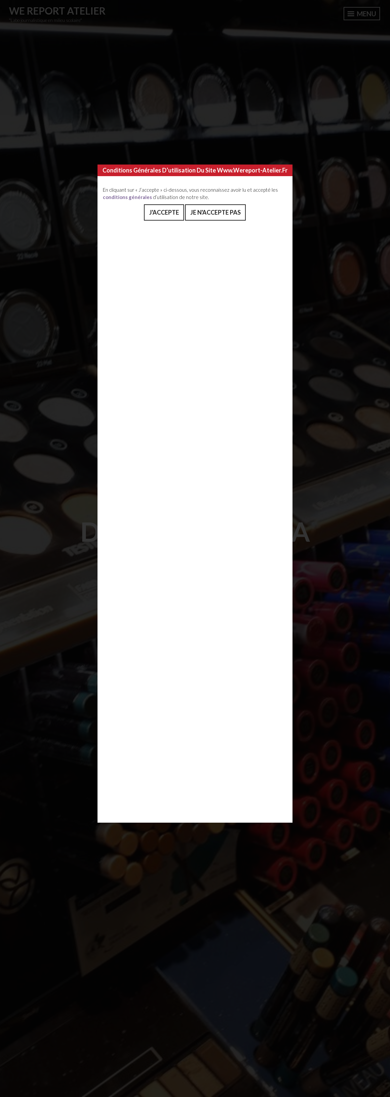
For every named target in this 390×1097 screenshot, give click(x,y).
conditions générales (127, 197)
